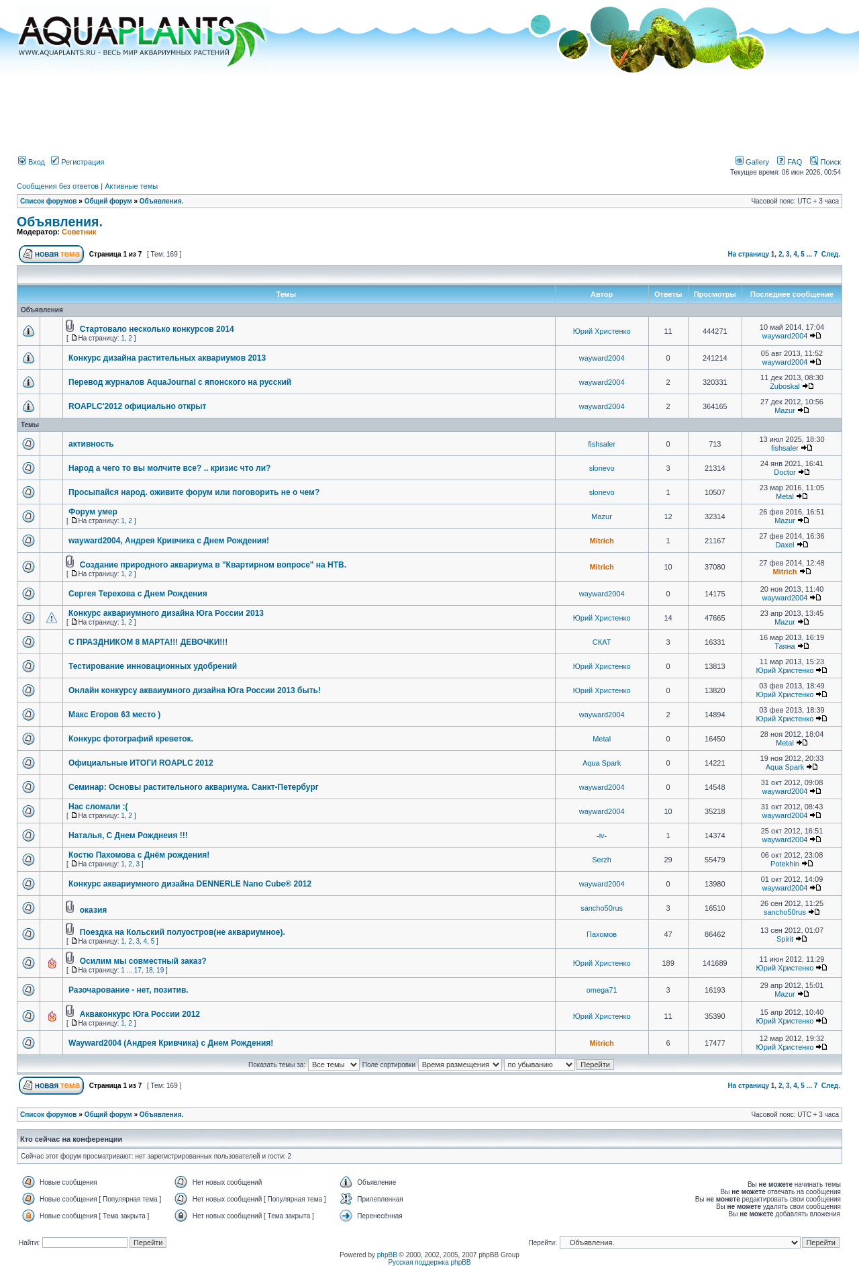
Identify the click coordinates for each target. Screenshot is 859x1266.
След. (830, 254)
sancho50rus (601, 908)
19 (160, 970)
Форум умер (92, 511)
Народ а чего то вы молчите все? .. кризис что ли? (169, 468)
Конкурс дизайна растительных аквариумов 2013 (167, 358)
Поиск (825, 162)
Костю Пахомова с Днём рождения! (138, 855)
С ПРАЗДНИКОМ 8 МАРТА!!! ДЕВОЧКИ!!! (148, 642)
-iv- (602, 835)
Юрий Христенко (602, 331)
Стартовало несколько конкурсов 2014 (157, 329)
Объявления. (162, 201)
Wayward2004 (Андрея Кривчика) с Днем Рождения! (170, 1043)
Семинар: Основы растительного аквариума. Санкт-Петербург (193, 787)
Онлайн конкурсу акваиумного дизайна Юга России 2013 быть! (194, 690)
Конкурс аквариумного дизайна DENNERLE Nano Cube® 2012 (189, 884)
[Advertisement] (429, 109)
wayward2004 (785, 336)
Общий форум (108, 201)
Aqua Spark (602, 763)
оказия (93, 910)
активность (91, 444)
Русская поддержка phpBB (429, 1262)
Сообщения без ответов (58, 186)
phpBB (387, 1255)
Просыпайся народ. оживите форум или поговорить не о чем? (193, 492)
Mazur (784, 410)
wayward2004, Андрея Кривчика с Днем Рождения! (168, 540)
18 (148, 970)
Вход (31, 162)
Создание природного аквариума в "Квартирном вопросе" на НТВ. (213, 565)
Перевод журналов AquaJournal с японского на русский (179, 382)
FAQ (789, 162)
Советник (79, 232)
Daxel (784, 545)
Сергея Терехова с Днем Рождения (137, 593)
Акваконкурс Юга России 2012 (140, 1014)
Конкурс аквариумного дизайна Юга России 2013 (166, 613)
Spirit (784, 939)
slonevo (602, 468)
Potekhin (784, 864)
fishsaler (601, 444)
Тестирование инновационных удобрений (152, 666)
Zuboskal (785, 386)
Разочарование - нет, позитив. (128, 990)
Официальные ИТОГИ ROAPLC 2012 (140, 763)
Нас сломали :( (98, 806)
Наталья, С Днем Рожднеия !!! (128, 835)
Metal (785, 496)
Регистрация (77, 162)
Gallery (752, 162)
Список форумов (48, 201)
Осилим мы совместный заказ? (143, 961)
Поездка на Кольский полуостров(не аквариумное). (182, 932)
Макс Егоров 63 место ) (114, 714)
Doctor (784, 472)
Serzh (601, 860)
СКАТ (602, 642)
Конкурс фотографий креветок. (130, 738)
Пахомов (602, 934)
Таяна (784, 646)
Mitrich (602, 541)
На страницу (748, 254)
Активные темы (131, 186)
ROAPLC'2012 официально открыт (137, 406)
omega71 (602, 990)
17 (138, 970)
